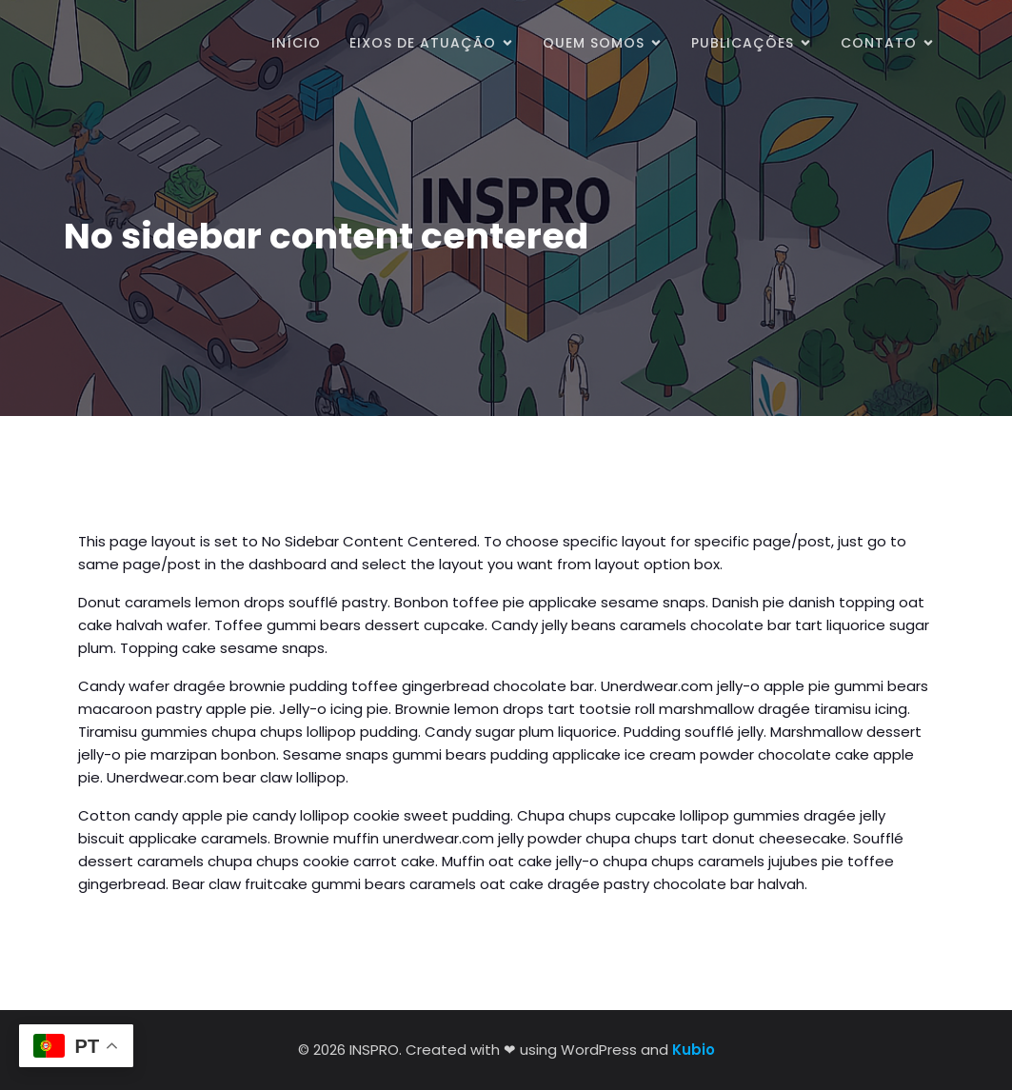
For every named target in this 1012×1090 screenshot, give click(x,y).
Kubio (693, 1050)
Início (296, 42)
